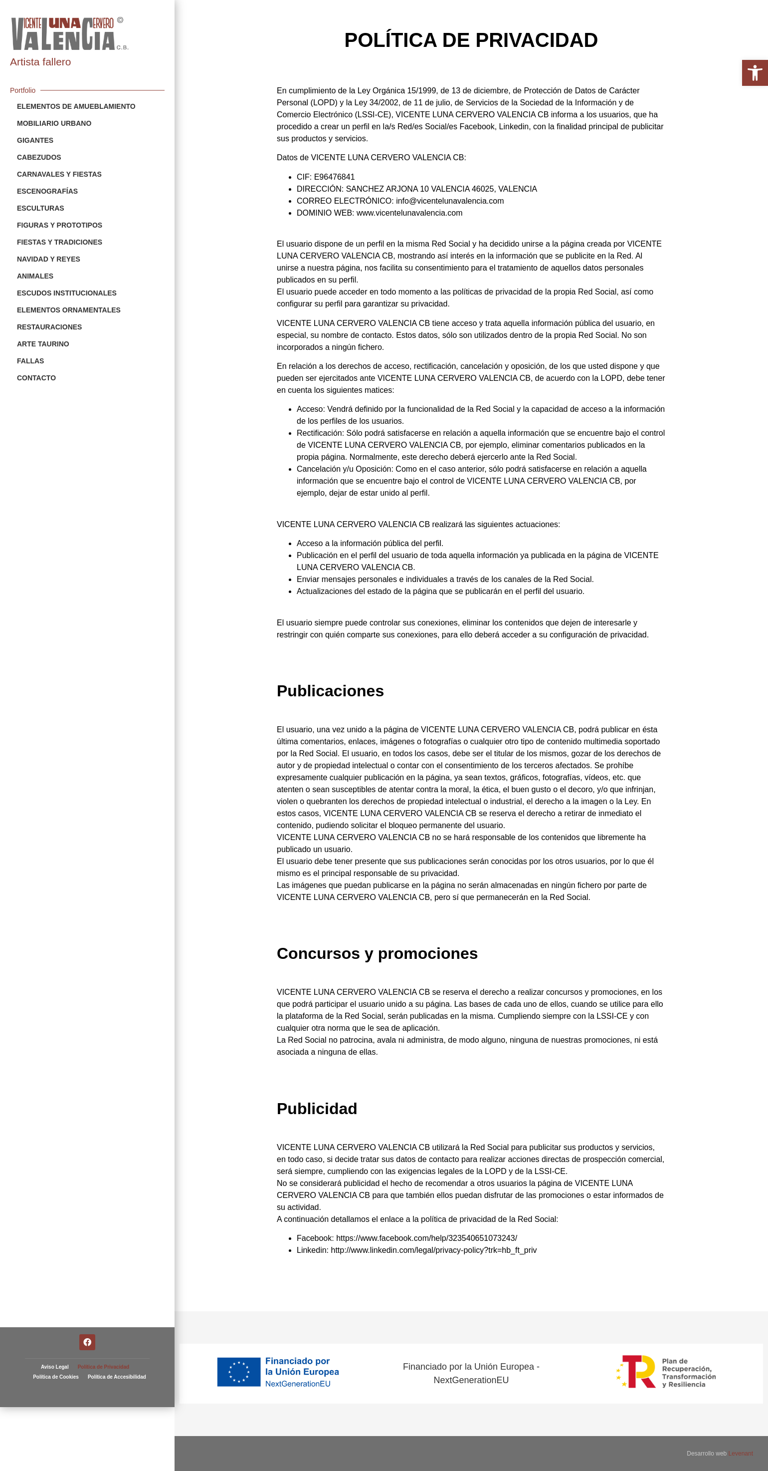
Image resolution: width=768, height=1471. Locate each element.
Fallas (30, 361)
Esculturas (40, 208)
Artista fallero (40, 61)
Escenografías (47, 191)
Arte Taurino (43, 344)
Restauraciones (49, 327)
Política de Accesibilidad (117, 1276)
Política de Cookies (56, 1276)
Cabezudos (39, 157)
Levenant (741, 1453)
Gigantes (35, 140)
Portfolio (22, 90)
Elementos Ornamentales (69, 310)
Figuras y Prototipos (59, 225)
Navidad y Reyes (48, 259)
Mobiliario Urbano (54, 123)
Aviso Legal (55, 1266)
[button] (755, 73)
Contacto (36, 378)
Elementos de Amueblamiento (76, 106)
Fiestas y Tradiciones (59, 242)
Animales (35, 276)
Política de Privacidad (103, 1266)
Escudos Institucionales (67, 293)
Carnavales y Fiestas (59, 174)
